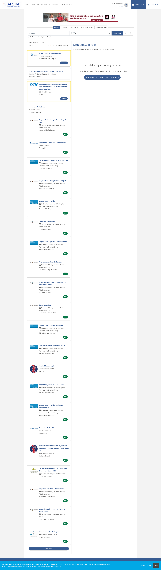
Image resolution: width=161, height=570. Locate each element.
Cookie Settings (145, 566)
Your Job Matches (87, 27)
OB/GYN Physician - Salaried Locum (52, 346)
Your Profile (54, 5)
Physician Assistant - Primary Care (51, 489)
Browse (64, 27)
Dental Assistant (45, 305)
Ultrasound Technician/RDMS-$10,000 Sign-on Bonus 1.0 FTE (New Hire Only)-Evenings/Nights (53, 86)
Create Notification (61, 45)
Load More (48, 549)
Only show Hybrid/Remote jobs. (41, 37)
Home (27, 5)
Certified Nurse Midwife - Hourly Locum (53, 160)
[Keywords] (49, 33)
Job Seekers (138, 4)
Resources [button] (66, 5)
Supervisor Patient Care (48, 428)
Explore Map (74, 27)
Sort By (31, 45)
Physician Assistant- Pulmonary (51, 262)
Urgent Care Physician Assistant (51, 325)
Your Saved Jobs (101, 27)
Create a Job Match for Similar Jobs (102, 77)
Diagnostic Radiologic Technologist (52, 181)
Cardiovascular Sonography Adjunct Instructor (46, 71)
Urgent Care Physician (47, 201)
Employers (153, 4)
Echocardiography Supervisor (50, 53)
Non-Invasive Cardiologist (49, 532)
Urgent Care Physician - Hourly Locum (53, 242)
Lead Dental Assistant (47, 221)
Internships (42, 5)
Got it (156, 566)
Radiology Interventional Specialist (52, 143)
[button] (128, 33)
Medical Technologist (47, 366)
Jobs (33, 5)
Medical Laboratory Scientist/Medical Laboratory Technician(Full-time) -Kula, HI (54, 448)
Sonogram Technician (37, 107)
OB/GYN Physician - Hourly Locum (51, 385)
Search (56, 27)
